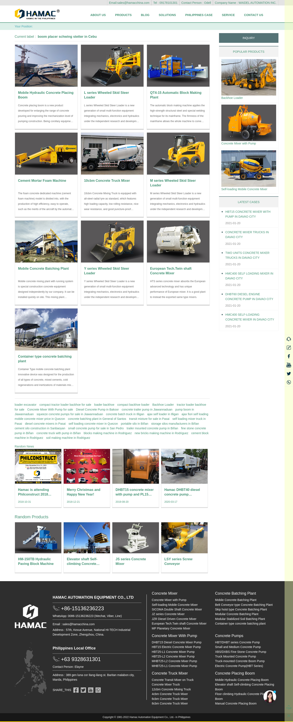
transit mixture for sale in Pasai (149, 418)
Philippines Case (199, 15)
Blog (145, 15)
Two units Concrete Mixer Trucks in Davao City (250, 257)
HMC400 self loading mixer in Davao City (250, 278)
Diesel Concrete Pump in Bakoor (97, 409)
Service (228, 15)
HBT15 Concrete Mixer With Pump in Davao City (247, 216)
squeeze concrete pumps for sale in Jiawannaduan (70, 414)
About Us (98, 15)
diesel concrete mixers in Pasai (45, 423)
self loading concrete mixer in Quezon (93, 423)
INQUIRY (249, 38)
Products (123, 15)
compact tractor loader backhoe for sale (65, 404)
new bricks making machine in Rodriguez (161, 433)
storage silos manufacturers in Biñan (175, 423)
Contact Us (253, 15)
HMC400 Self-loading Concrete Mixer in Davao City (248, 319)
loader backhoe (104, 404)
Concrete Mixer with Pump (241, 144)
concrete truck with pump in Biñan (58, 433)
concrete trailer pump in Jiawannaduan (147, 409)
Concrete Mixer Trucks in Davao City (250, 237)
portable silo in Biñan (134, 423)
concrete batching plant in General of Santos (97, 418)
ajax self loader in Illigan (163, 414)
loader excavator (26, 404)
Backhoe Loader (163, 404)
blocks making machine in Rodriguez (108, 433)
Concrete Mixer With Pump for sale (50, 409)
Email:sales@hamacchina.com (129, 2)
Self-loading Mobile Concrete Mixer (247, 191)
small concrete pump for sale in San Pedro (96, 428)
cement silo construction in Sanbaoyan (40, 428)
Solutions (167, 15)
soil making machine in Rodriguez (68, 437)
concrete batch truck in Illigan (125, 414)
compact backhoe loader (133, 404)
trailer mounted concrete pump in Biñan (152, 428)
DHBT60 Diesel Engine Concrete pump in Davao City (248, 298)
